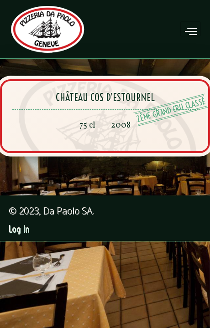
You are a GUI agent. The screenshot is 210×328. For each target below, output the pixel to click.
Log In (19, 229)
